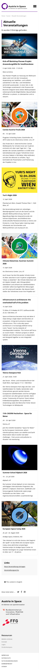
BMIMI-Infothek (7, 639)
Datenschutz (6, 658)
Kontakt (4, 642)
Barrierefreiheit (7, 664)
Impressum (5, 655)
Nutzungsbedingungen (10, 661)
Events (8, 16)
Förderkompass (7, 647)
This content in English (13, 582)
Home (3, 16)
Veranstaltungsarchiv (11, 570)
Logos (4, 644)
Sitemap (4, 666)
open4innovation (19, 605)
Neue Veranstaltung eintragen (14, 566)
